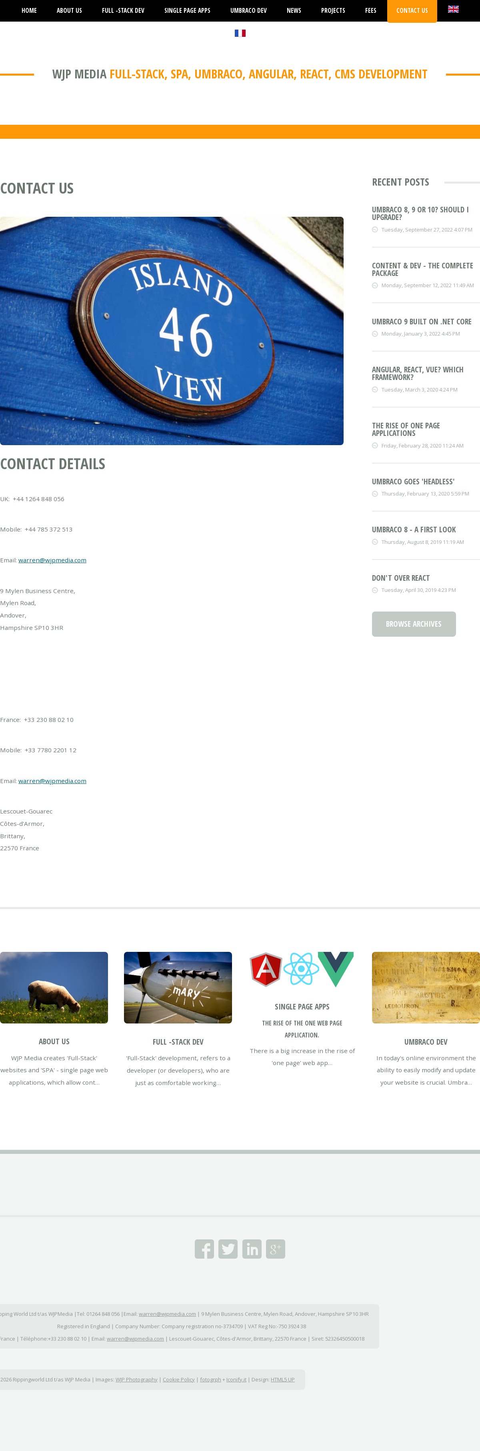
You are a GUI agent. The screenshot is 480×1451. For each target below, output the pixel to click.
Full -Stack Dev (178, 1042)
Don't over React (401, 578)
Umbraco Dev (426, 1042)
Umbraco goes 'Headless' (413, 481)
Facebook (204, 1249)
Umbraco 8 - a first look (414, 529)
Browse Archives (414, 624)
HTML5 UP (283, 1379)
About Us (54, 1041)
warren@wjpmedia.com (52, 560)
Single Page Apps (302, 1006)
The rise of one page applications (406, 429)
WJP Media (79, 73)
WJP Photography (137, 1379)
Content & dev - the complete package (422, 269)
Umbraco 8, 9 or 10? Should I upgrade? (420, 213)
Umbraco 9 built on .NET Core (422, 321)
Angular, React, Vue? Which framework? (418, 373)
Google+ (275, 1249)
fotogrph (210, 1379)
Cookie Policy (179, 1379)
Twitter (228, 1249)
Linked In (252, 1249)
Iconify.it (236, 1379)
